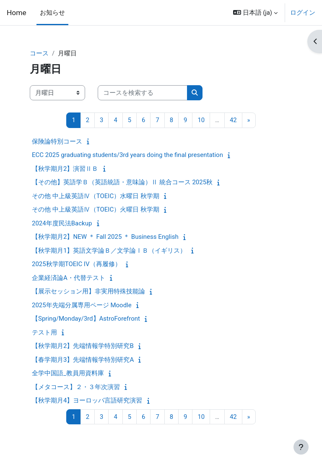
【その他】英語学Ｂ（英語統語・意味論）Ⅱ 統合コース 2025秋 (122, 182)
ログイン (302, 12)
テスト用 (44, 332)
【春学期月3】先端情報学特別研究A (83, 359)
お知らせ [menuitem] (52, 12)
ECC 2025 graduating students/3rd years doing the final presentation (127, 155)
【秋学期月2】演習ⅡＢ (65, 169)
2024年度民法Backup (62, 223)
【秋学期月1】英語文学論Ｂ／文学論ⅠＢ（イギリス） (109, 250)
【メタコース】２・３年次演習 (76, 387)
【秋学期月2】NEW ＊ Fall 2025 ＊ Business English (105, 237)
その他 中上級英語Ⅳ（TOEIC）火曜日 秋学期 (95, 209)
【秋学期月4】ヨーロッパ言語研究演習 (87, 400)
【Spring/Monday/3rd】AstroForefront (86, 318)
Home (16, 12)
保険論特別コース (57, 141)
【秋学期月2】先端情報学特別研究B (83, 346)
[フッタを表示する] (301, 447)
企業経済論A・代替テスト (68, 278)
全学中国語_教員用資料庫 (68, 373)
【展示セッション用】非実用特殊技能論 (88, 291)
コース (39, 53)
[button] (255, 12)
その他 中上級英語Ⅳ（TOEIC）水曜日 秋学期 (95, 196)
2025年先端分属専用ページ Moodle (82, 305)
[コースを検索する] (142, 92)
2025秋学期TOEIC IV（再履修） (76, 264)
